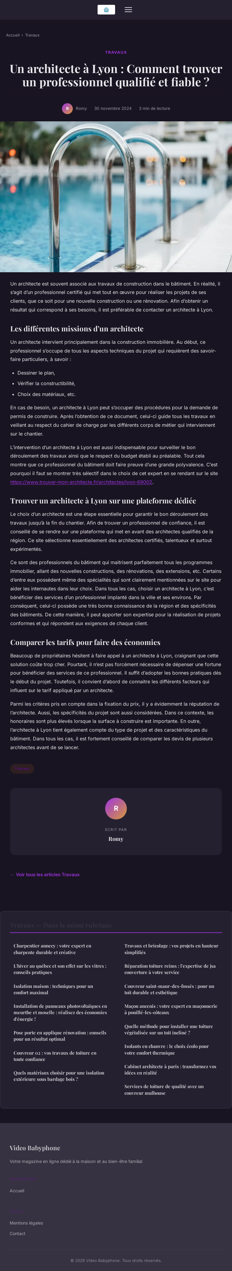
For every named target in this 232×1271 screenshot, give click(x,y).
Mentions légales (26, 1222)
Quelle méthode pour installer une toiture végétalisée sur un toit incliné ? (168, 1029)
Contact (17, 1233)
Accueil (13, 35)
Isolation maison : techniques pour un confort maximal (53, 989)
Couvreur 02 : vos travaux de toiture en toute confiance (55, 1056)
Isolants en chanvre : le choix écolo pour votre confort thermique (166, 1049)
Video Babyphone (35, 1147)
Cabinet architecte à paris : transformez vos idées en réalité (170, 1069)
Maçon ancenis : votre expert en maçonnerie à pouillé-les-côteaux (171, 1009)
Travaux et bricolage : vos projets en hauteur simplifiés (171, 949)
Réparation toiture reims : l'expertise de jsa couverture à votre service (170, 969)
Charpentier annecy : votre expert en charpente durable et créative (52, 949)
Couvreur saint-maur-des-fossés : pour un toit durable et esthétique (169, 989)
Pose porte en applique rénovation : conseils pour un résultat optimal (60, 1036)
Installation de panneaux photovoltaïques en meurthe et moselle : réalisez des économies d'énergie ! (60, 1012)
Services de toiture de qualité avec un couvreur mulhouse (164, 1089)
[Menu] (128, 9)
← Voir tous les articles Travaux (45, 874)
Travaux (32, 35)
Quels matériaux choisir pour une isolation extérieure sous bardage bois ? (59, 1076)
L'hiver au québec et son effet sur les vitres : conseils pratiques (60, 969)
